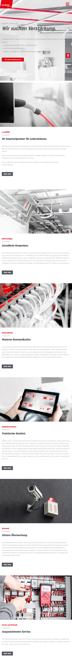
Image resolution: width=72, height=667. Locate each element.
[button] (67, 4)
